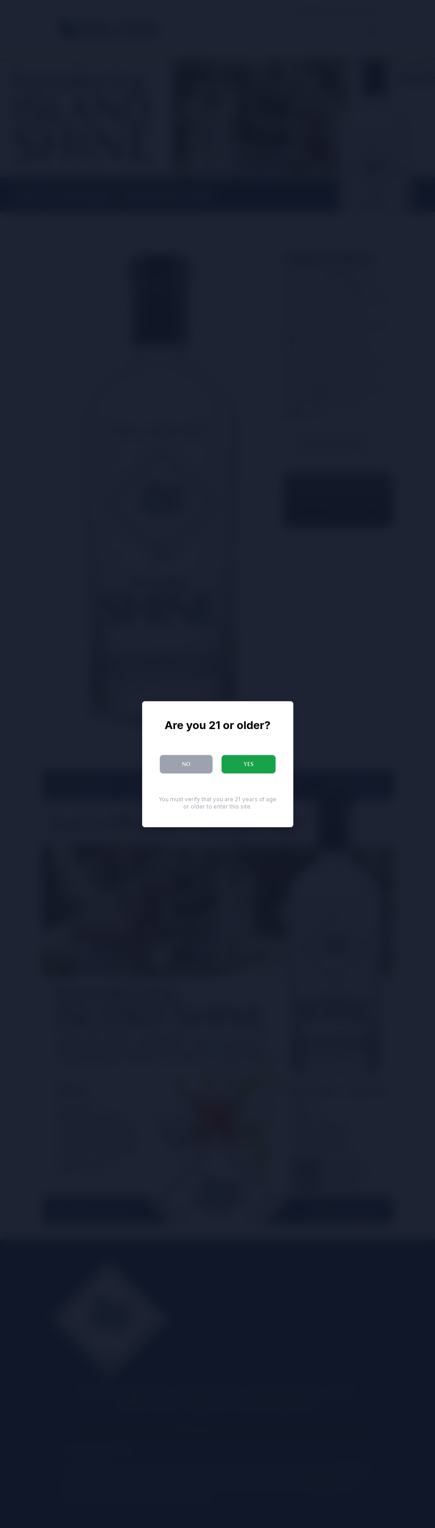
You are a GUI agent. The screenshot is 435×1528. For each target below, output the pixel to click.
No (186, 764)
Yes (249, 764)
